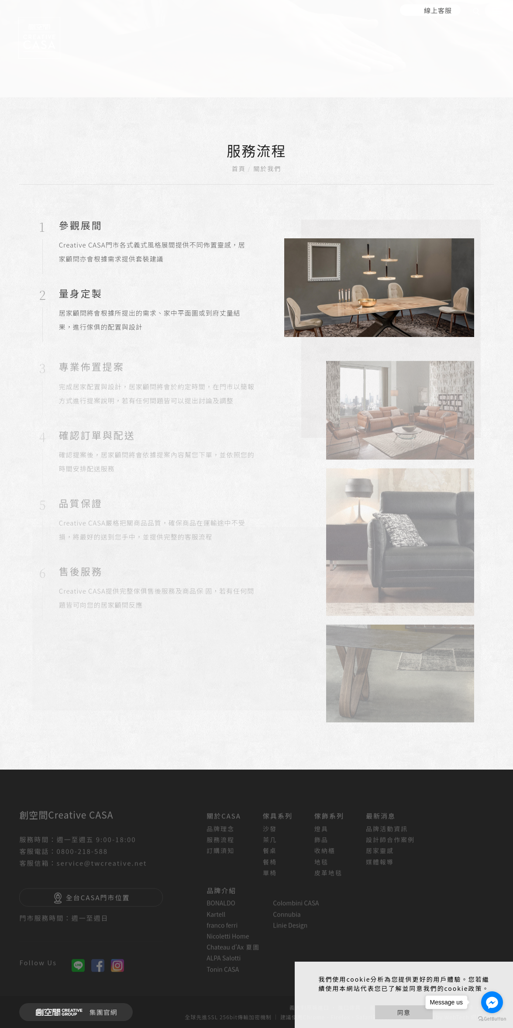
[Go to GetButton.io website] (492, 1019)
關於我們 (267, 168)
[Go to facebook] (492, 1002)
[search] (477, 12)
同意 (403, 1012)
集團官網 (74, 1012)
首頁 (239, 168)
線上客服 (438, 10)
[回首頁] (39, 38)
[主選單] (496, 11)
